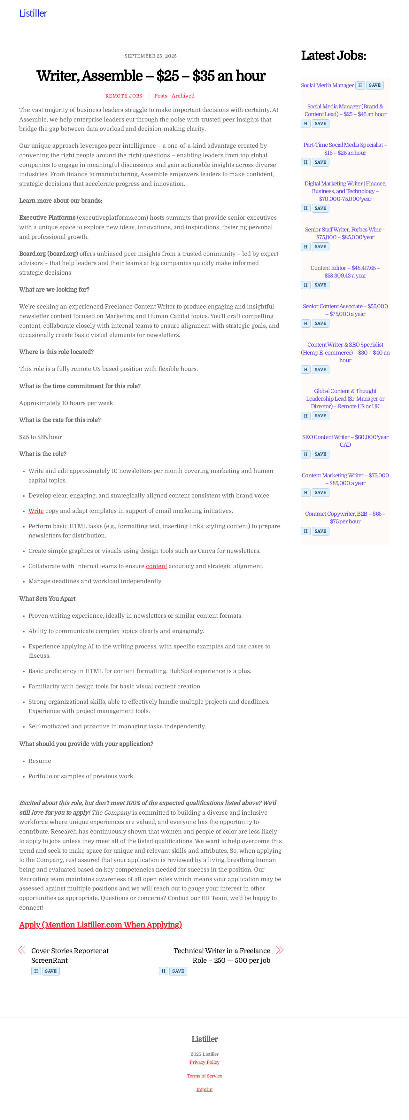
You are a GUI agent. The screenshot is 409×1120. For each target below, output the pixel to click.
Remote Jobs (124, 95)
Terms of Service (204, 1076)
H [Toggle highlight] (36, 971)
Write (36, 511)
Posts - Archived (174, 96)
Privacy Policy (205, 1062)
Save (51, 971)
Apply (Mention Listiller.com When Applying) (100, 925)
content (156, 566)
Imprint (205, 1089)
